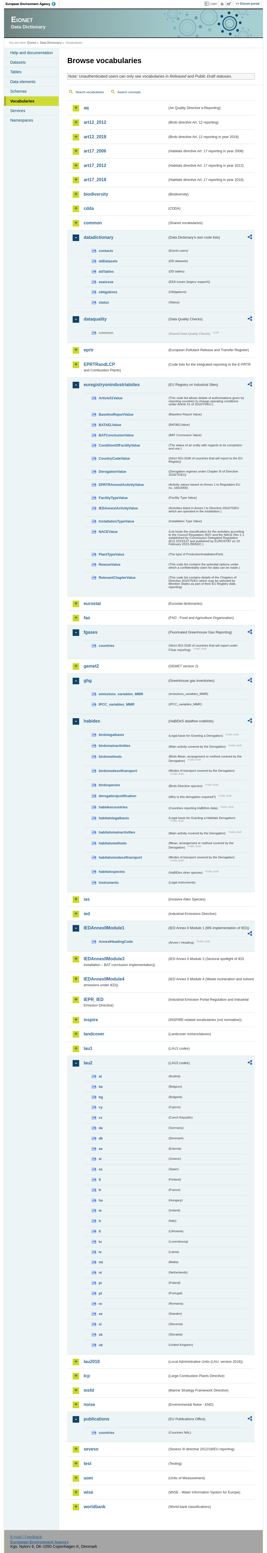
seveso (91, 1449)
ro (100, 1304)
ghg (87, 680)
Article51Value (111, 398)
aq (86, 107)
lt (100, 1231)
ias (87, 899)
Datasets (18, 62)
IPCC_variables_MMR (116, 704)
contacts (106, 251)
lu (100, 1242)
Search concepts (129, 92)
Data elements (22, 82)
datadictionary (98, 237)
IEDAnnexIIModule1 (104, 928)
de (101, 1128)
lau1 (88, 1048)
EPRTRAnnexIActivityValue (121, 485)
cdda (89, 208)
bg (101, 1097)
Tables (16, 72)
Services (17, 110)
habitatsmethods (112, 843)
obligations (108, 292)
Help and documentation (31, 53)
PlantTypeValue (111, 554)
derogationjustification (117, 796)
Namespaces (21, 120)
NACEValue (108, 532)
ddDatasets (108, 261)
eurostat (92, 603)
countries (106, 646)
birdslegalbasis (111, 735)
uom (88, 1478)
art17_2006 (95, 151)
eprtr (88, 350)
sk (100, 1334)
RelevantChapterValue (117, 578)
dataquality (95, 319)
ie (100, 1210)
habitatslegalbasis (114, 818)
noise (89, 1404)
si (100, 1324)
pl (100, 1283)
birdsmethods (110, 757)
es (100, 1169)
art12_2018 (95, 136)
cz (100, 1117)
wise (88, 1492)
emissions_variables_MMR (121, 694)
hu (101, 1200)
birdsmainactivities (114, 746)
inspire (91, 1019)
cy (100, 1107)
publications (96, 1419)
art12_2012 (95, 122)
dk (101, 1138)
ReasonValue (109, 564)
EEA (32, 4)
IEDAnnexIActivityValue (118, 508)
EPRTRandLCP (99, 364)
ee (100, 1149)
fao (87, 617)
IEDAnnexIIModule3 (104, 958)
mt (101, 1262)
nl (100, 1272)
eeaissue (106, 282)
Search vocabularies (89, 92)
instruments (108, 882)
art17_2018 (95, 179)
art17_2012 (95, 165)
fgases (90, 632)
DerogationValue (112, 471)
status (104, 302)
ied (87, 913)
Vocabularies (22, 101)
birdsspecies (109, 785)
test (87, 1463)
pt (100, 1293)
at (100, 1076)
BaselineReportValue (116, 414)
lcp (87, 1375)
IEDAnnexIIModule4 (104, 979)
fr (100, 1190)
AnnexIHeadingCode (116, 942)
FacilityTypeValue (113, 498)
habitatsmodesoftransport (120, 857)
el (100, 1159)
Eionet (31, 42)
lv (100, 1252)
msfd (89, 1390)
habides (92, 721)
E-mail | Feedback (26, 1537)
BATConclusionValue (116, 435)
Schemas (18, 91)
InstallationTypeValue (116, 521)
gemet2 (91, 666)
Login (213, 3)
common (93, 223)
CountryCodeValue (114, 458)
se (100, 1314)
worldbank (94, 1506)
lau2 (88, 1063)
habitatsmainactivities (117, 832)
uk (101, 1345)
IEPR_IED (93, 999)
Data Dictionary (51, 42)
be (101, 1087)
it (100, 1221)
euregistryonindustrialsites (112, 384)
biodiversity (96, 194)
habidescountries (113, 807)
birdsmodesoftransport (118, 771)
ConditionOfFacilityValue (119, 445)
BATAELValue (110, 425)
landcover (94, 1034)
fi (100, 1180)
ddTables (106, 271)
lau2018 (92, 1361)
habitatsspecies (112, 872)
